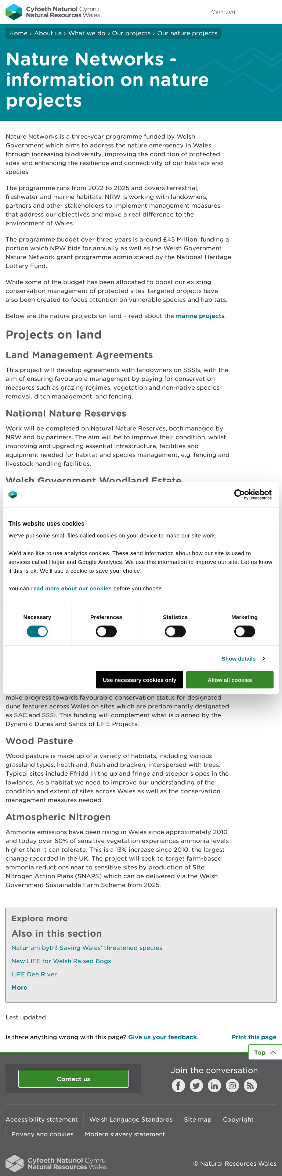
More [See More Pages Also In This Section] (19, 987)
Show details (239, 658)
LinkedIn (214, 1085)
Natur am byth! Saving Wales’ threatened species (86, 947)
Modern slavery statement (125, 1134)
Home (18, 33)
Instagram (232, 1085)
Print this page (254, 1036)
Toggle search (251, 12)
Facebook (178, 1085)
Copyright (238, 1119)
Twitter (196, 1085)
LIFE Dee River (34, 974)
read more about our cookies (71, 588)
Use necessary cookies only (139, 680)
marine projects (200, 315)
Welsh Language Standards (131, 1119)
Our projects (131, 33)
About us (48, 33)
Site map (198, 1119)
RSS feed (250, 1085)
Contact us (73, 1078)
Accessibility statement (42, 1119)
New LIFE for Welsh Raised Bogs (61, 961)
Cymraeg (223, 11)
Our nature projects (187, 33)
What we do (86, 33)
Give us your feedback (162, 1036)
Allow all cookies (229, 680)
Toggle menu (271, 12)
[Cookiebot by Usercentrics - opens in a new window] (252, 494)
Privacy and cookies (42, 1134)
